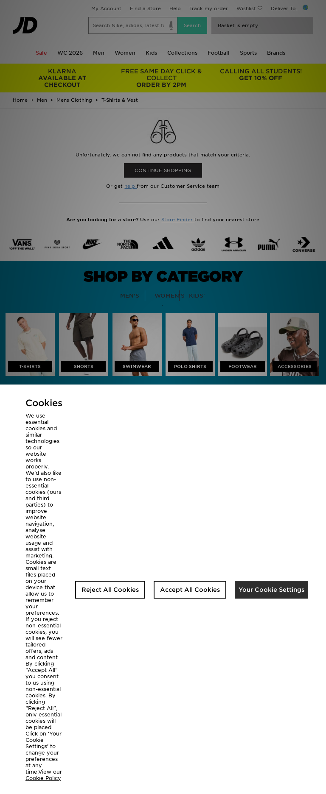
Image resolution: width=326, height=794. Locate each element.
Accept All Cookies (190, 589)
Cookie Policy (43, 778)
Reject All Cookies (110, 589)
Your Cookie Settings (271, 589)
